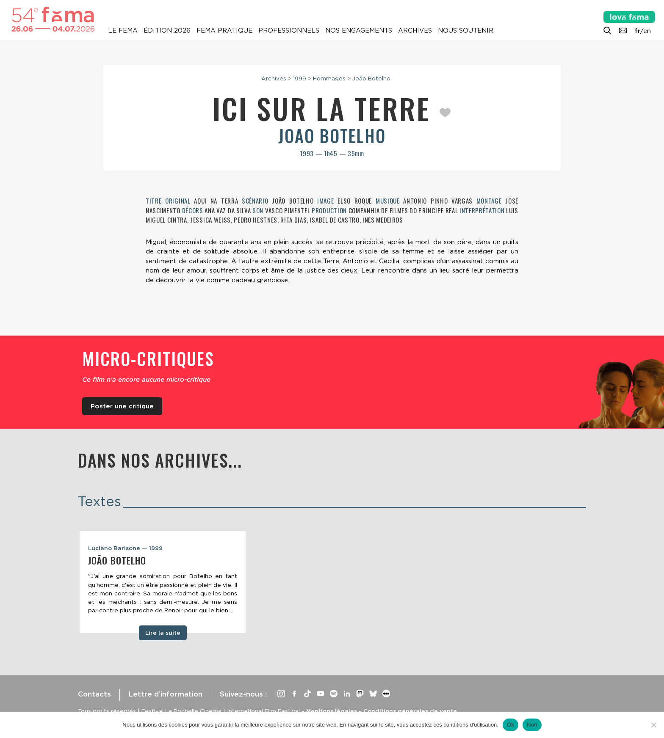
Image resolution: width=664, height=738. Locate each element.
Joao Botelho (332, 135)
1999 (299, 78)
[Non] (653, 725)
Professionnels (288, 30)
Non (532, 724)
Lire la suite (162, 632)
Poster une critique (122, 406)
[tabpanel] (162, 582)
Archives (415, 30)
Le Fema (123, 30)
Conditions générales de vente (410, 711)
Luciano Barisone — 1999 (125, 548)
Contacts (94, 694)
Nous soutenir (465, 30)
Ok (510, 724)
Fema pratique (224, 30)
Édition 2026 (167, 30)
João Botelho (371, 78)
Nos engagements (358, 30)
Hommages (329, 78)
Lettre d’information (165, 694)
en (647, 31)
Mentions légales (331, 711)
